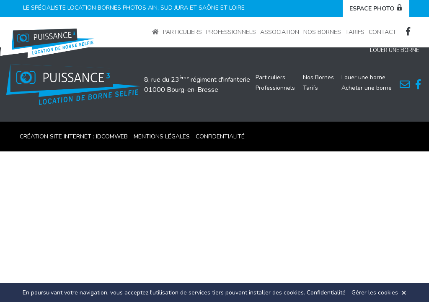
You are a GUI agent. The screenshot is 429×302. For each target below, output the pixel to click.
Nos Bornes (322, 32)
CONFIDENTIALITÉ (220, 137)
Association (279, 32)
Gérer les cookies (374, 293)
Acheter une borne (366, 88)
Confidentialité (326, 293)
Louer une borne (363, 77)
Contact (382, 32)
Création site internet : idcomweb (74, 137)
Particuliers (182, 32)
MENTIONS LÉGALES (162, 137)
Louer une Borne (394, 50)
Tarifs (354, 32)
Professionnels (231, 32)
